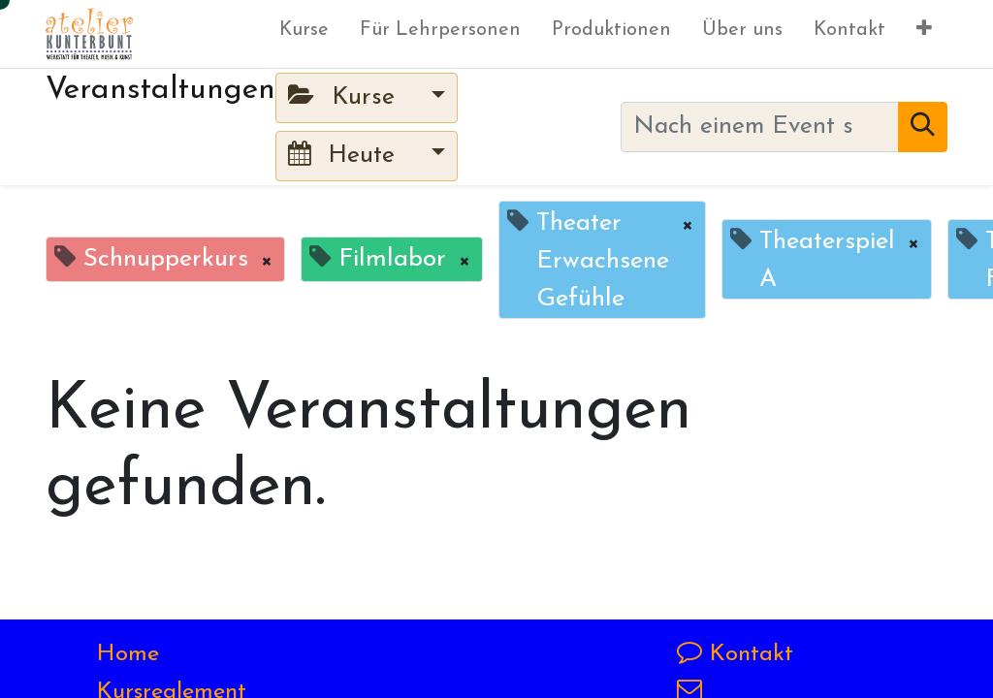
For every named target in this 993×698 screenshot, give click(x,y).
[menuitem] (304, 34)
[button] (924, 34)
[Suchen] (922, 127)
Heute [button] (345, 155)
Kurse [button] (345, 96)
